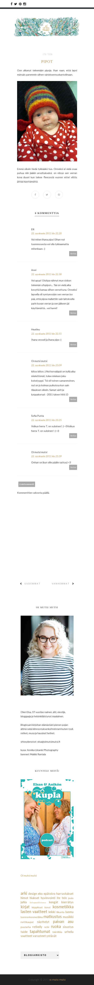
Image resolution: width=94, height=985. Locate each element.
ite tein (48, 54)
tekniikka (57, 931)
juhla (24, 902)
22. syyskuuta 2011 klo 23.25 (46, 419)
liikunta (60, 912)
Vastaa (73, 253)
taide (24, 932)
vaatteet (26, 936)
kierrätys (67, 902)
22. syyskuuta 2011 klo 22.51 (46, 333)
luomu (69, 912)
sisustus (68, 927)
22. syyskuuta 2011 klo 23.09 (46, 365)
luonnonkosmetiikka (32, 917)
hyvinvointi (48, 898)
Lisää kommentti (26, 484)
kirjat (25, 906)
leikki (51, 912)
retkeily (37, 927)
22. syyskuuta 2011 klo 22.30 (46, 274)
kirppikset (37, 907)
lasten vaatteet (34, 911)
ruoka (56, 926)
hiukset (34, 898)
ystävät (51, 936)
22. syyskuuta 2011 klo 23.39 (46, 456)
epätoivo (49, 893)
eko (40, 893)
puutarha (26, 926)
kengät (53, 902)
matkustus (52, 916)
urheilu (69, 932)
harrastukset (65, 893)
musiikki (68, 917)
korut (48, 907)
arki (24, 893)
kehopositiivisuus (38, 902)
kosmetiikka (63, 906)
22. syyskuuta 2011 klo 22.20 (46, 233)
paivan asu (63, 921)
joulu (71, 898)
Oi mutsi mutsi (29, 875)
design (32, 893)
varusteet (39, 936)
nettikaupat (27, 921)
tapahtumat (40, 931)
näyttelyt (43, 922)
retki (46, 926)
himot (24, 898)
